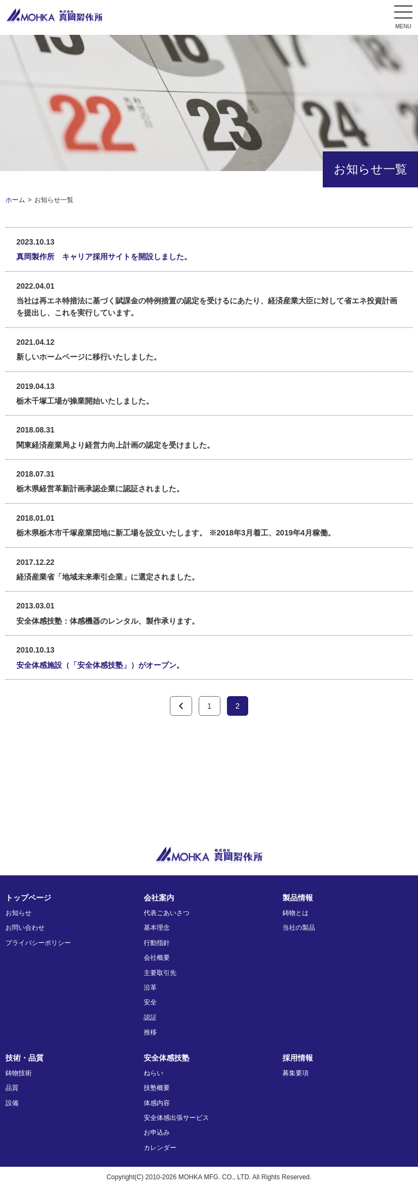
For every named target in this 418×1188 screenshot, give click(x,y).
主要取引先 (160, 973)
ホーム (15, 200)
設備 (12, 1103)
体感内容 (157, 1103)
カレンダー (160, 1148)
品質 (12, 1088)
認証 (150, 1017)
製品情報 (297, 897)
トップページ (28, 897)
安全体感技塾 (166, 1057)
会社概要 (157, 957)
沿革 (150, 987)
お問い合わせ (25, 927)
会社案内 (159, 897)
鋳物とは (295, 913)
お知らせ (18, 913)
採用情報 (297, 1057)
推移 (150, 1032)
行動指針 (157, 943)
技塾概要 (157, 1088)
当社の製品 (298, 927)
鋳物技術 (18, 1073)
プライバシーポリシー (38, 943)
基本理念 (157, 927)
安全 (150, 1002)
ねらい (153, 1073)
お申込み (157, 1132)
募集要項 (295, 1073)
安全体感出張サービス (176, 1118)
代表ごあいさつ (166, 913)
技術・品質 (24, 1057)
